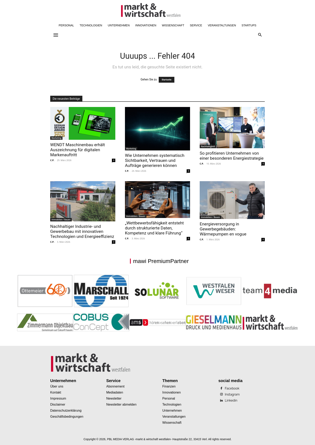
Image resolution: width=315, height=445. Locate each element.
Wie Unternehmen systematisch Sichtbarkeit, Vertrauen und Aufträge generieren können (154, 160)
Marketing (56, 138)
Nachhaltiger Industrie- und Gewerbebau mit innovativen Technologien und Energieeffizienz (82, 231)
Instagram (232, 394)
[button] (260, 35)
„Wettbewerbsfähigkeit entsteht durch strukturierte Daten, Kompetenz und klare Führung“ (154, 228)
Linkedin (231, 400)
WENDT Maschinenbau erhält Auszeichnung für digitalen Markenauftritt (77, 149)
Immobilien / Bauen (61, 219)
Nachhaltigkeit (208, 146)
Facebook (232, 388)
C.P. (52, 160)
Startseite (167, 79)
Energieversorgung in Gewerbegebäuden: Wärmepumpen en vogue (223, 229)
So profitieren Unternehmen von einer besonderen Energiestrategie (232, 156)
